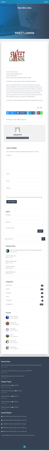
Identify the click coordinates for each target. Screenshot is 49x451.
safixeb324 (17, 135)
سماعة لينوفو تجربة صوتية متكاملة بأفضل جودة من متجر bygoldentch (16, 371)
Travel (7, 297)
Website (8, 188)
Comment (9, 155)
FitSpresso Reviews (5, 386)
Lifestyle (8, 289)
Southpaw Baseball (10, 267)
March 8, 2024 (10, 258)
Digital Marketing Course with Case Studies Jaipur (13, 376)
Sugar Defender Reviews (15, 417)
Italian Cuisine (13, 428)
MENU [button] (3, 2)
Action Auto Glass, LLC (11, 256)
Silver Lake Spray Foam (11, 262)
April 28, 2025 (14, 252)
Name (8, 174)
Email (8, 181)
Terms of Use (25, 436)
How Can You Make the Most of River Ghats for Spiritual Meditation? (26, 250)
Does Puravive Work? (15, 424)
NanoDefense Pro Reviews (7, 391)
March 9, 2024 (10, 263)
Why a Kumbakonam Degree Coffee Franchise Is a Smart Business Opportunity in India (21, 365)
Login (46, 2)
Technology (8, 293)
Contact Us (31, 436)
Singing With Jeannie (10, 272)
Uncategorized (22, 119)
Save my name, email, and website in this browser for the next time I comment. (24, 197)
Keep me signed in (10, 228)
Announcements (14, 317)
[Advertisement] (24, 21)
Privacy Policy (18, 436)
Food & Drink (9, 286)
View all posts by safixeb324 (21, 137)
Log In (40, 231)
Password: (8, 222)
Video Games (13, 347)
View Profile (10, 137)
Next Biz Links (24, 7)
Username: (8, 215)
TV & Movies (9, 301)
